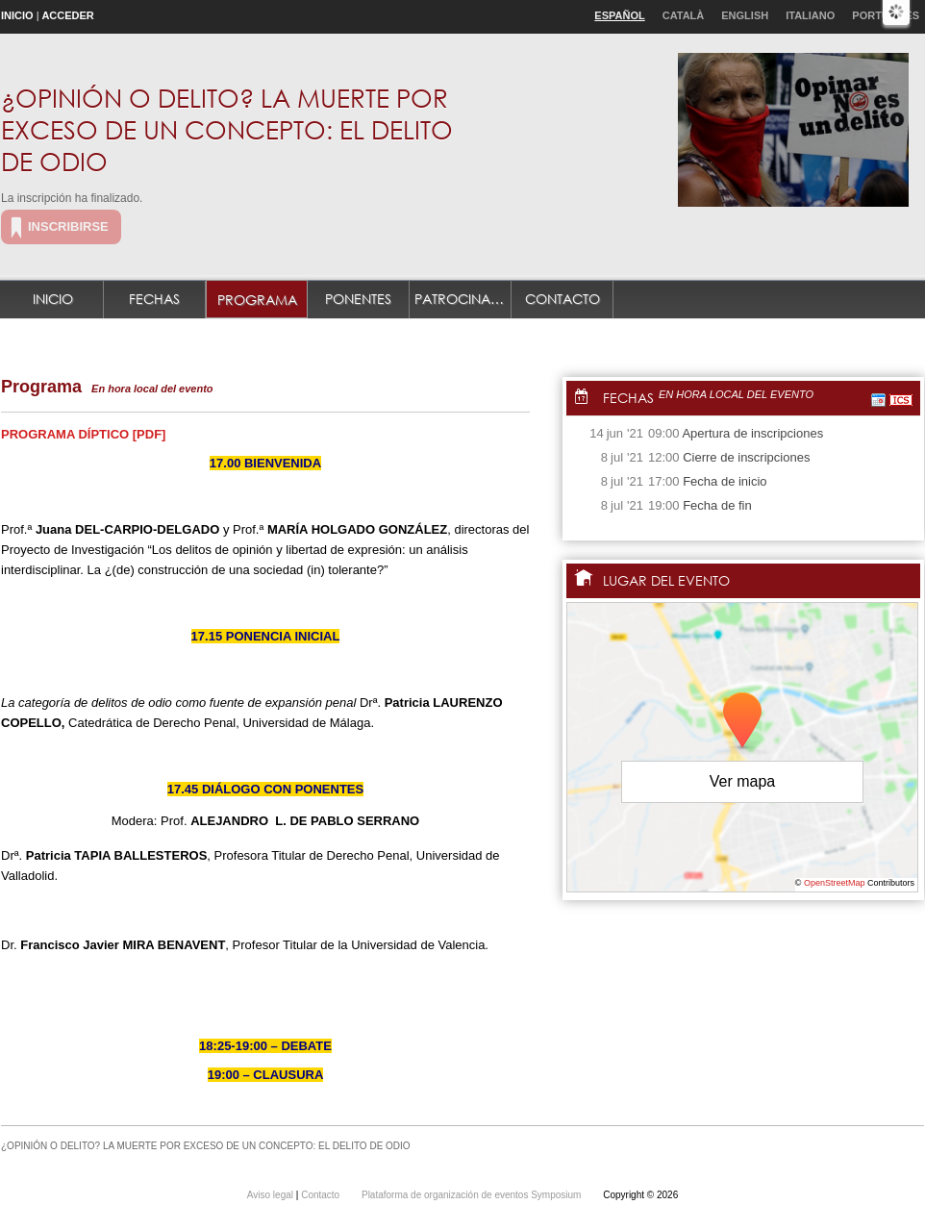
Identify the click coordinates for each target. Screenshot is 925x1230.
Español (619, 15)
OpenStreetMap (834, 883)
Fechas (154, 298)
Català (683, 15)
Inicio (17, 15)
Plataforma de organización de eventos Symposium (473, 1195)
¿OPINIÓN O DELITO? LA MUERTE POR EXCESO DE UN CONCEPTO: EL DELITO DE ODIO (227, 129)
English (744, 15)
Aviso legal (271, 1195)
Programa (257, 299)
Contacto (562, 298)
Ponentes (358, 298)
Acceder (67, 15)
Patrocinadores (463, 298)
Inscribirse (68, 226)
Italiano (810, 15)
